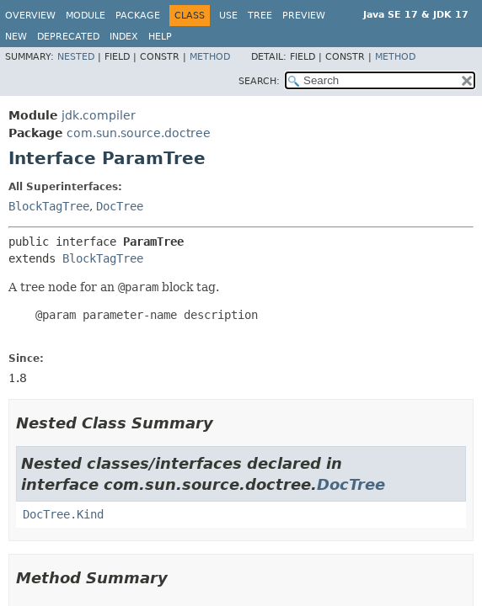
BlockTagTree (48, 206)
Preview (303, 15)
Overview (30, 15)
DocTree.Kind (63, 514)
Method (210, 56)
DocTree (119, 206)
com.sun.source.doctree (139, 133)
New (16, 36)
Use (228, 15)
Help (160, 36)
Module (85, 15)
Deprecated (68, 36)
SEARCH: (259, 81)
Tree (260, 15)
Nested (75, 56)
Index (124, 36)
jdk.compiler (99, 115)
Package (137, 15)
